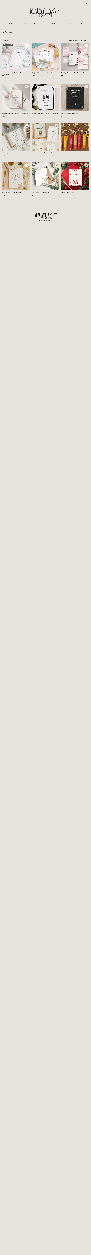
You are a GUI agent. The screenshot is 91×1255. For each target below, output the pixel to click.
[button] (88, 4)
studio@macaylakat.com (45, 220)
